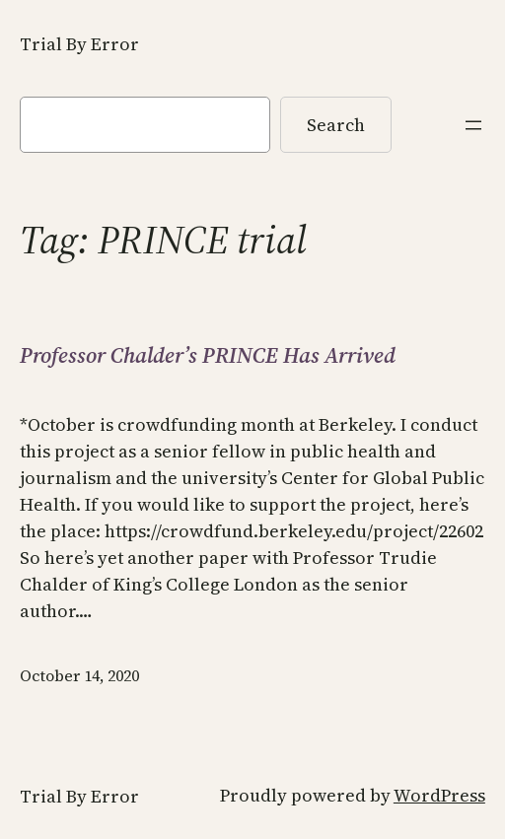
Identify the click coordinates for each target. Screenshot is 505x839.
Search (336, 124)
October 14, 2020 (79, 675)
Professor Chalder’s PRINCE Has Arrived (208, 355)
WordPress (439, 795)
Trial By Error (79, 44)
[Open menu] (473, 125)
